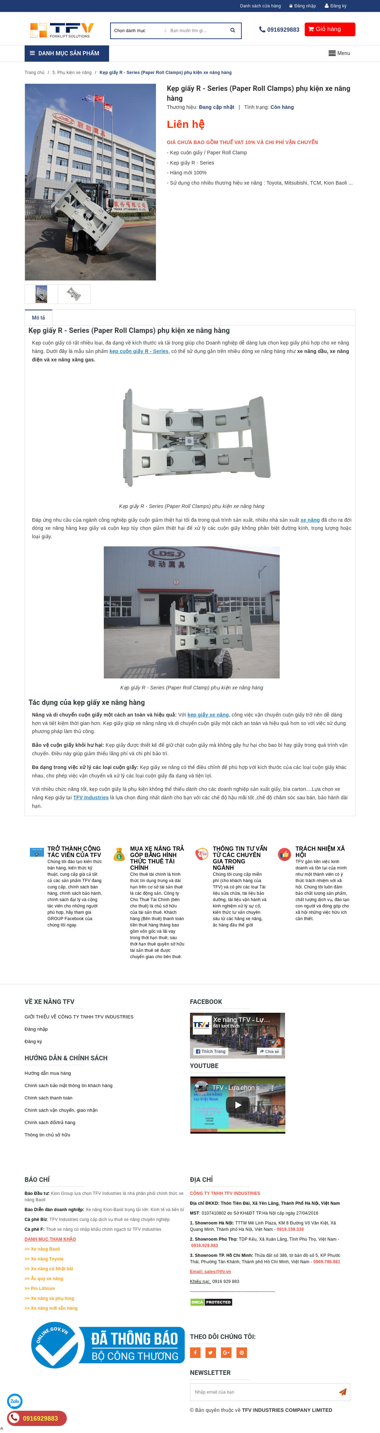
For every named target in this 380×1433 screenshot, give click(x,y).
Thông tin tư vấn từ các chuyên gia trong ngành (240, 858)
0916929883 (283, 30)
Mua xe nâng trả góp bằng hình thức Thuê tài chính (157, 858)
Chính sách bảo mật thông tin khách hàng (69, 1085)
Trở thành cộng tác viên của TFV (74, 852)
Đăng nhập (303, 6)
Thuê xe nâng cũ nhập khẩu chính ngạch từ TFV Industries (104, 1229)
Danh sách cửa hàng (260, 6)
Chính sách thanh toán (48, 1097)
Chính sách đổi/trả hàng (50, 1122)
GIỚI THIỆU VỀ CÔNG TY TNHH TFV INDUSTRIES (79, 1016)
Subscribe (343, 1392)
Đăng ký (338, 6)
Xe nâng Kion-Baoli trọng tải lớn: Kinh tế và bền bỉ (135, 1209)
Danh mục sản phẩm (68, 53)
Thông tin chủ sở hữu (47, 1134)
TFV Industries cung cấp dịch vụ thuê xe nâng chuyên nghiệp (110, 1219)
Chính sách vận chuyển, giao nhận (61, 1110)
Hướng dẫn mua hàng (48, 1073)
